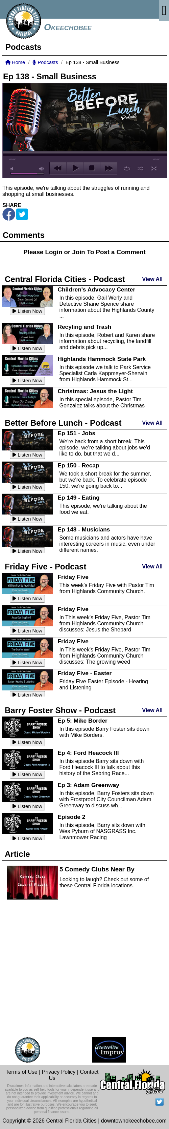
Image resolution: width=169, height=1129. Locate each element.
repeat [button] (127, 168)
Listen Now (27, 311)
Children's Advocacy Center (96, 289)
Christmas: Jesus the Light (94, 391)
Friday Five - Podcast (45, 566)
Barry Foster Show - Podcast (60, 710)
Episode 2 (71, 816)
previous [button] (58, 168)
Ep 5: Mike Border (82, 720)
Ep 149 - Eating (78, 497)
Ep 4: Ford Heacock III (88, 752)
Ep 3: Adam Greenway (88, 785)
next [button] (108, 168)
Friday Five (73, 576)
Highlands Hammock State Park (101, 359)
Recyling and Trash (84, 326)
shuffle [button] (140, 168)
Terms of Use (21, 1072)
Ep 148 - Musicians (83, 529)
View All (152, 279)
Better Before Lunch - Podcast (63, 422)
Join (78, 252)
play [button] (75, 168)
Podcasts (45, 62)
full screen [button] (154, 168)
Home (15, 62)
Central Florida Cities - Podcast (65, 279)
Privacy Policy (59, 1072)
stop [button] (91, 168)
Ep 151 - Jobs (76, 433)
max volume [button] (41, 168)
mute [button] (13, 168)
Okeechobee (68, 27)
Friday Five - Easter (84, 673)
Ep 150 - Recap (78, 465)
